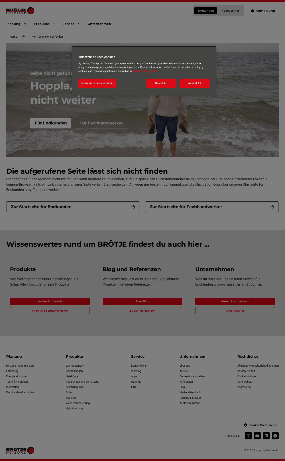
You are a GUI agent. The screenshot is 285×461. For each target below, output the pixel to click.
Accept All (194, 83)
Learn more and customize (97, 83)
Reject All (161, 83)
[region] (144, 70)
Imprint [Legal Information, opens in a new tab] (153, 71)
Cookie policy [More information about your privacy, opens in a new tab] (140, 71)
